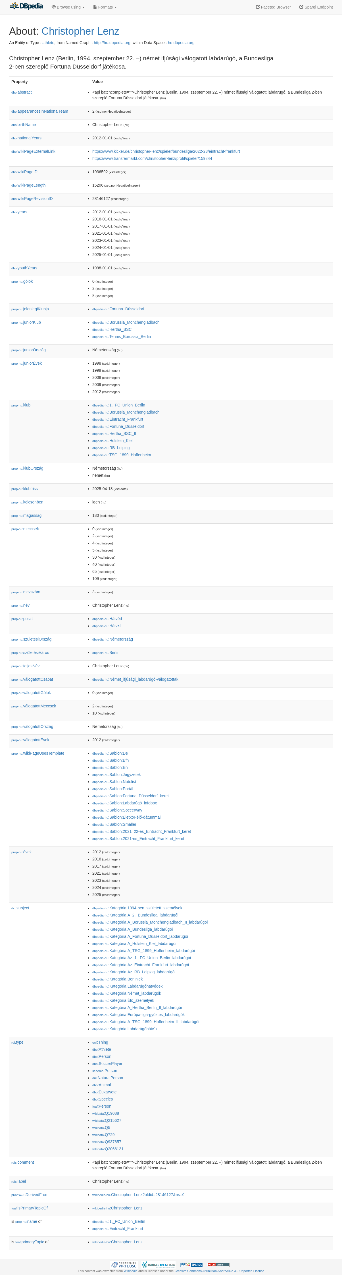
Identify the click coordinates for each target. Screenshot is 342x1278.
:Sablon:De (110, 753)
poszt (22, 618)
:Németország (112, 639)
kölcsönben (27, 502)
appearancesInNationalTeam (39, 111)
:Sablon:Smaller (114, 824)
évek (21, 852)
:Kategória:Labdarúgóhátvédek (127, 986)
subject (20, 908)
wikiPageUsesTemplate (37, 753)
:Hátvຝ (106, 625)
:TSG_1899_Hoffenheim (121, 455)
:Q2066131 (108, 1149)
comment (22, 1162)
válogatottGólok (31, 692)
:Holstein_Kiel (112, 440)
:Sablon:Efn (110, 760)
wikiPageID (24, 172)
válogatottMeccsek (33, 706)
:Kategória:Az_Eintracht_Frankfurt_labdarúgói (140, 965)
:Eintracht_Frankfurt (117, 419)
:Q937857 (106, 1141)
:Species (102, 1099)
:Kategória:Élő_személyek (123, 1000)
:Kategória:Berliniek (117, 979)
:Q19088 (105, 1113)
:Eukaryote (104, 1092)
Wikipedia (130, 1271)
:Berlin (106, 652)
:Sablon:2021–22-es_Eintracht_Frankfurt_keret (141, 831)
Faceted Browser (273, 7)
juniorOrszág (28, 350)
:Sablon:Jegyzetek (116, 774)
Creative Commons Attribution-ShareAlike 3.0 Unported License (219, 1271)
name (26, 1221)
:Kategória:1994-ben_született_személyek (137, 908)
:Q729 (103, 1134)
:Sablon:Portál (112, 788)
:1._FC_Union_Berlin (118, 405)
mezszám (25, 592)
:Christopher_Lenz (117, 1208)
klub (20, 405)
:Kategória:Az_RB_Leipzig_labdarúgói (134, 972)
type (17, 1042)
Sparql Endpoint (316, 7)
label (18, 1181)
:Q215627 (106, 1120)
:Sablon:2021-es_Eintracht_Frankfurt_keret (138, 838)
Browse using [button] (68, 7)
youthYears (24, 268)
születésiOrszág (31, 639)
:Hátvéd (107, 618)
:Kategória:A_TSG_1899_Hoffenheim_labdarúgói (143, 950)
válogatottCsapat (32, 679)
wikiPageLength (28, 185)
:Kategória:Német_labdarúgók (126, 993)
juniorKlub (26, 322)
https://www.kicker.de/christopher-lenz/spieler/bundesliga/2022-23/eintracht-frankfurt (166, 151)
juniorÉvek (26, 363)
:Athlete (101, 1049)
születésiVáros (30, 652)
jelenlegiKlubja (30, 309)
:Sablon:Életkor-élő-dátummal (126, 817)
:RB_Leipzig (111, 447)
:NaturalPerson (107, 1077)
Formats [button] (105, 7)
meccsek (25, 529)
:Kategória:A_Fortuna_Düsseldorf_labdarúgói (140, 936)
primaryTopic (29, 1242)
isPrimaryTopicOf (29, 1208)
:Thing (100, 1042)
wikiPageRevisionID (32, 198)
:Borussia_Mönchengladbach (126, 322)
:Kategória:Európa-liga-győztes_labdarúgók (138, 1014)
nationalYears (26, 138)
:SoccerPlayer (107, 1063)
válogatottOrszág (32, 726)
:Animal (101, 1085)
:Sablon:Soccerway (117, 810)
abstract (21, 92)
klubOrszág (27, 468)
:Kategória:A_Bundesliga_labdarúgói (132, 929)
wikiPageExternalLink (33, 151)
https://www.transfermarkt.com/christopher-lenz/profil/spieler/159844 (152, 158)
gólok (22, 281)
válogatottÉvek (30, 740)
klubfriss (24, 488)
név (20, 605)
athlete (48, 42)
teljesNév (25, 666)
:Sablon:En (110, 767)
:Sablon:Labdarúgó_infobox (124, 803)
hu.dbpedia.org (181, 42)
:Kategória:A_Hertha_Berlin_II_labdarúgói (137, 1007)
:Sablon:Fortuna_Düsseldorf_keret (130, 796)
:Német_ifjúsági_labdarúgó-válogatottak (135, 679)
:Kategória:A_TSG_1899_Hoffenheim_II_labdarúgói (145, 1021)
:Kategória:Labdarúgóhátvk (124, 1029)
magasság (26, 515)
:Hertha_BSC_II (114, 433)
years (19, 212)
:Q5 (101, 1127)
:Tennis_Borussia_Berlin (121, 336)
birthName (23, 124)
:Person (101, 1056)
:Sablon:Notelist (114, 781)
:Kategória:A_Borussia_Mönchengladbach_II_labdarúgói (150, 922)
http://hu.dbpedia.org (112, 42)
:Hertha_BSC (112, 329)
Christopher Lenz (80, 31)
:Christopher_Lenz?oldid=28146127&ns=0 (138, 1194)
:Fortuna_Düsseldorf (118, 309)
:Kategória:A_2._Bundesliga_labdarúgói (135, 915)
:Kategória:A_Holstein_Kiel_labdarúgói (134, 943)
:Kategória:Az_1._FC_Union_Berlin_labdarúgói (141, 957)
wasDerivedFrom (30, 1194)
